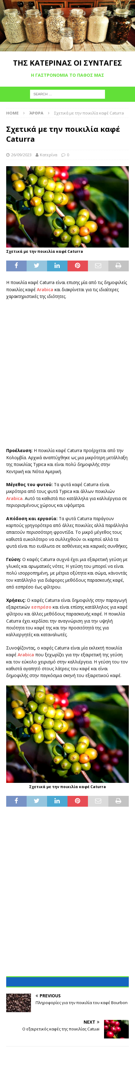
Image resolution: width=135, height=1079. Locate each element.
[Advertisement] (67, 373)
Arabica (45, 289)
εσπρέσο (41, 607)
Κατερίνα (48, 155)
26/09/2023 (21, 155)
